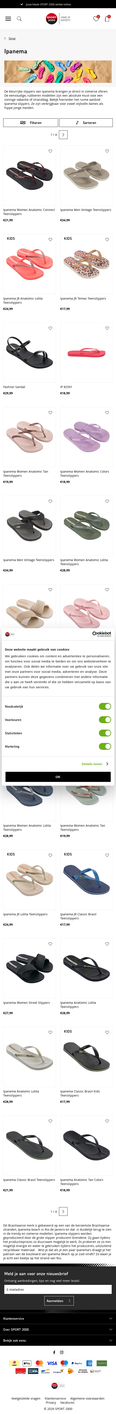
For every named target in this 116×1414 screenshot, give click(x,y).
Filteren (36, 122)
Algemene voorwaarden (87, 1398)
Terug (12, 38)
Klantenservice (55, 1398)
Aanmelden (55, 1300)
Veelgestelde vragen (25, 1398)
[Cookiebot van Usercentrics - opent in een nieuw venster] (92, 634)
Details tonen (92, 764)
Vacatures (67, 1402)
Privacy (51, 1402)
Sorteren (89, 122)
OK (58, 777)
